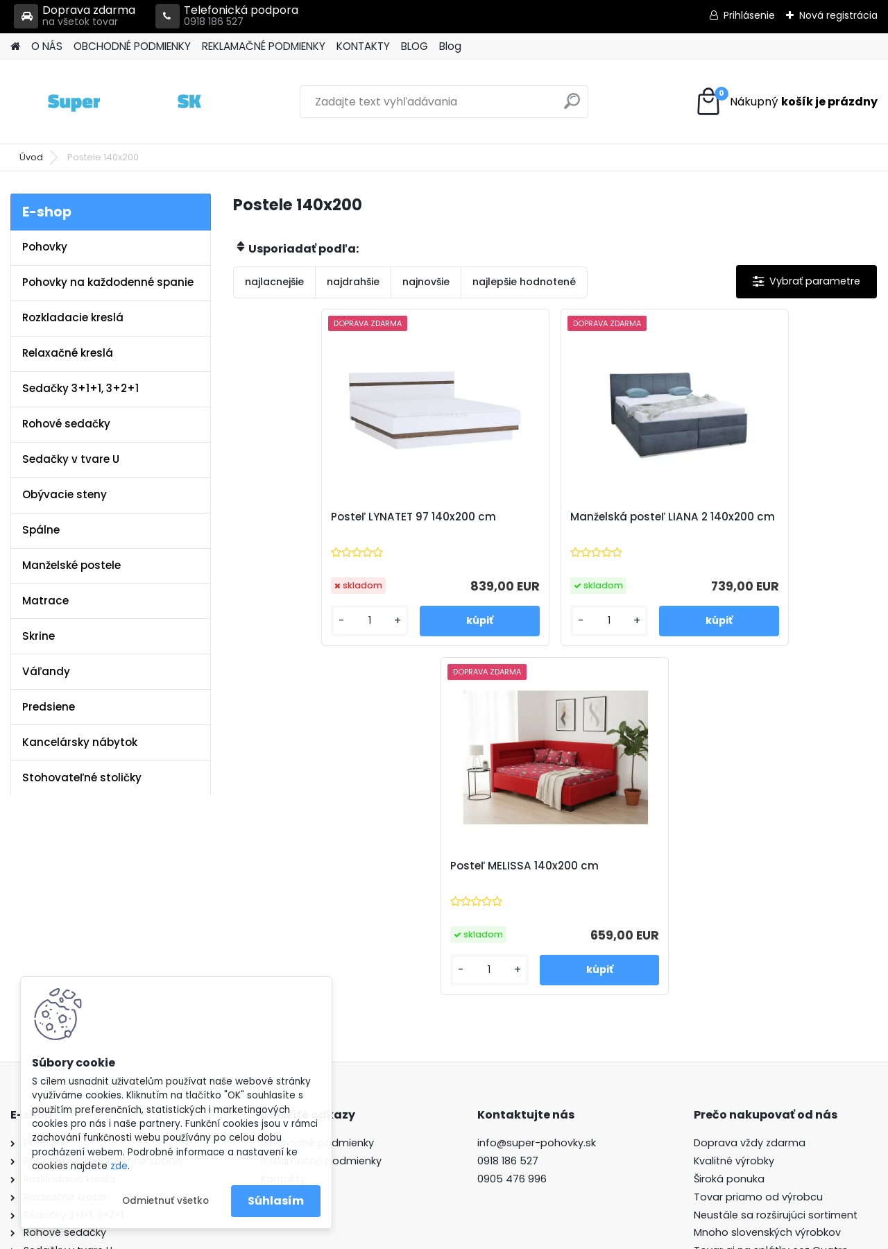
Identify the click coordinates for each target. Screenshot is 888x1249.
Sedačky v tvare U (70, 459)
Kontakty (283, 935)
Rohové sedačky (66, 423)
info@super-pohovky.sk (536, 899)
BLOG (414, 46)
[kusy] (282, 620)
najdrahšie (353, 282)
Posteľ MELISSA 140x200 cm (751, 517)
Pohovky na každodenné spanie (108, 282)
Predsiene (48, 706)
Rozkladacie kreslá (72, 317)
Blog (450, 46)
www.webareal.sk (500, 1235)
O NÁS (46, 46)
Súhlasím (276, 1201)
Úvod (31, 157)
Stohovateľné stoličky (82, 777)
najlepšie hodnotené (524, 282)
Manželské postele (71, 565)
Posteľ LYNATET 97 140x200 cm (330, 517)
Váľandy (46, 671)
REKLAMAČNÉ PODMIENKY (263, 46)
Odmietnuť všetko (165, 1200)
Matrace (45, 600)
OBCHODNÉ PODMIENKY (132, 46)
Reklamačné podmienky (321, 917)
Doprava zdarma (74, 16)
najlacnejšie (274, 282)
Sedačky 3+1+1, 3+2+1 (80, 388)
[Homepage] (15, 46)
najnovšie (426, 282)
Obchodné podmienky (317, 899)
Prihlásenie (749, 15)
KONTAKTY (363, 46)
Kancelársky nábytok (79, 742)
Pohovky (44, 246)
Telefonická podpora (226, 16)
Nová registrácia (838, 15)
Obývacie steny (64, 494)
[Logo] (105, 102)
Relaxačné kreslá (67, 353)
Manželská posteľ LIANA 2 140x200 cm (555, 524)
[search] (572, 106)
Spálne (41, 529)
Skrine (38, 636)
